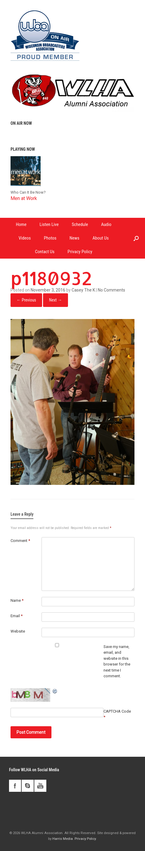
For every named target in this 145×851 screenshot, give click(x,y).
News (74, 238)
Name (17, 600)
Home (21, 224)
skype (28, 786)
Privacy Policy (80, 251)
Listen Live (49, 224)
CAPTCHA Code (117, 711)
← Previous (26, 300)
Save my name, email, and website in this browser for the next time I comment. (116, 661)
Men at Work (24, 198)
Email (17, 616)
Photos (50, 238)
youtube (40, 786)
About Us (100, 238)
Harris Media (62, 838)
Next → (55, 300)
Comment (20, 540)
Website (18, 631)
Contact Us (44, 251)
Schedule (80, 224)
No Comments (111, 290)
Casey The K (83, 290)
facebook (15, 786)
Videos (25, 238)
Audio (106, 224)
